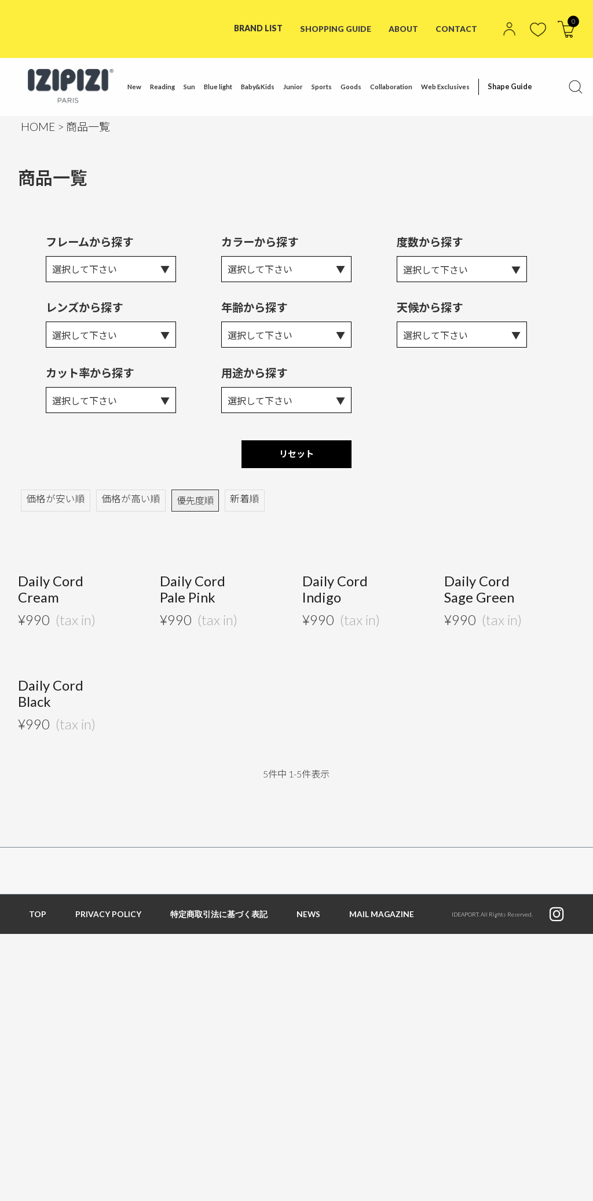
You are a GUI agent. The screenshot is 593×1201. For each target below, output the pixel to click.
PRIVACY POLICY (108, 918)
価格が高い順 (125, 503)
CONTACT (456, 28)
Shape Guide (507, 86)
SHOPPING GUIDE (334, 28)
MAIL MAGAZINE (382, 918)
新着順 (237, 503)
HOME (38, 126)
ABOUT (403, 28)
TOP (37, 918)
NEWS (308, 918)
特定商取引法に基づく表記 (219, 918)
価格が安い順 (54, 503)
